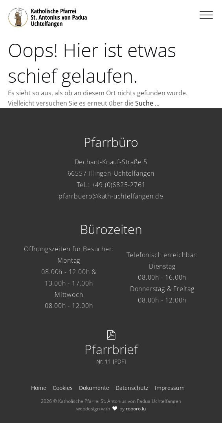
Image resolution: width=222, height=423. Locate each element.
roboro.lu (136, 408)
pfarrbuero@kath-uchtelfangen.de (111, 196)
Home (38, 387)
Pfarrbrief (111, 349)
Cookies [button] (63, 387)
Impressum (170, 387)
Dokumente (94, 387)
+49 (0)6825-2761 (119, 184)
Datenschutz (132, 387)
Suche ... (147, 103)
